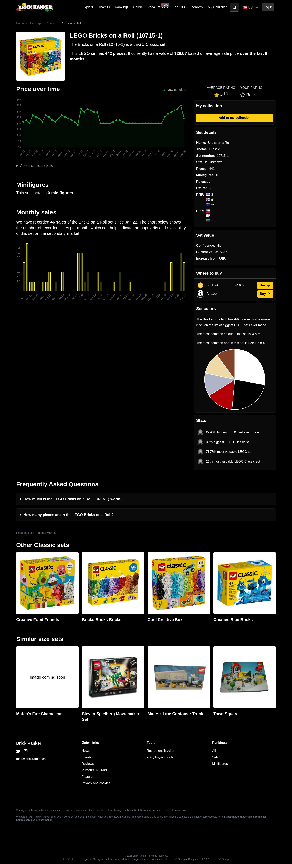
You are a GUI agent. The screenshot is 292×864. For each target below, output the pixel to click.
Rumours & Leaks (94, 770)
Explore (88, 7)
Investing (88, 757)
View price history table (36, 165)
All (214, 750)
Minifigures (220, 763)
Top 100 (179, 7)
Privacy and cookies (96, 783)
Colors (138, 7)
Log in (268, 7)
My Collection (217, 7)
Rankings (122, 7)
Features (88, 776)
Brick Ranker (28, 743)
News (86, 750)
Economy (196, 7)
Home (20, 23)
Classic (51, 23)
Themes (104, 7)
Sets (215, 757)
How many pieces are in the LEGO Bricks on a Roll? (69, 515)
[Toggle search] (234, 7)
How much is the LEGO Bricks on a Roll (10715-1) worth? (73, 499)
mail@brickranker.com (32, 759)
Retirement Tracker (160, 750)
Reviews (88, 763)
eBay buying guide (160, 757)
